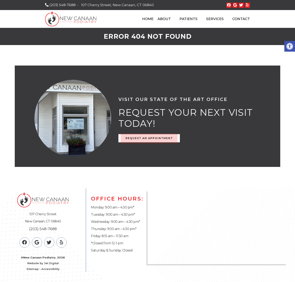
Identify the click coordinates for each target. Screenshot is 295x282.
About (164, 19)
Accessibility (50, 269)
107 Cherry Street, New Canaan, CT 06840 (117, 5)
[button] (289, 46)
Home (147, 19)
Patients (188, 19)
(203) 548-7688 (62, 5)
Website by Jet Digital (43, 263)
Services (215, 19)
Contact (241, 19)
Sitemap (32, 269)
